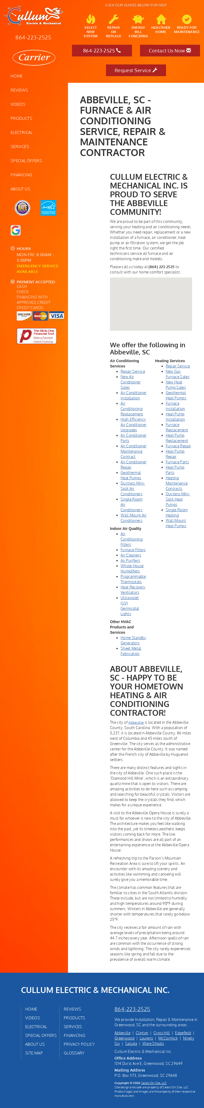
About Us (20, 188)
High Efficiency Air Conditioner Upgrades (133, 424)
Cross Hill (162, 1033)
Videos (18, 104)
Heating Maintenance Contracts (177, 483)
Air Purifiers (130, 560)
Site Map (34, 1052)
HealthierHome (161, 24)
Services (20, 146)
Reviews (19, 90)
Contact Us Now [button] (170, 51)
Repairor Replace (113, 26)
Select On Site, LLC (154, 1083)
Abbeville (122, 1033)
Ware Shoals (153, 1043)
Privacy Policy (79, 1044)
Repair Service (133, 371)
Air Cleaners (131, 555)
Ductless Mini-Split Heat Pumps (178, 499)
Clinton (142, 1033)
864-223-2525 (132, 1009)
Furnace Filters (133, 549)
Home (17, 75)
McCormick (168, 1038)
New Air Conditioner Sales (131, 382)
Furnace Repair (178, 446)
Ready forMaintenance (187, 24)
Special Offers (26, 160)
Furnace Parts (177, 462)
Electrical (22, 132)
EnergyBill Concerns (138, 26)
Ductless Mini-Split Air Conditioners (133, 488)
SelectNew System (90, 26)
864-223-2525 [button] (102, 51)
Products (21, 118)
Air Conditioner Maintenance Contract (133, 451)
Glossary (74, 1052)
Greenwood (124, 1038)
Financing (21, 174)
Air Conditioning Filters (132, 539)
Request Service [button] (136, 70)
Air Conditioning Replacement (132, 408)
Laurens (146, 1038)
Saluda (131, 1043)
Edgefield (183, 1033)
